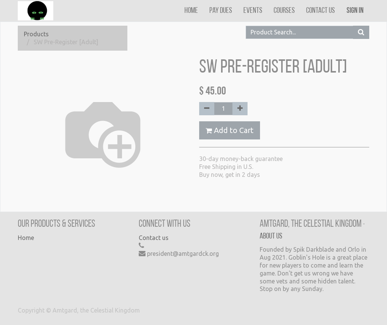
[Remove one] (206, 108)
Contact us (154, 237)
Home (26, 237)
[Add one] (240, 108)
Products (36, 34)
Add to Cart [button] (230, 130)
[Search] (361, 32)
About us (271, 236)
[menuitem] (191, 11)
